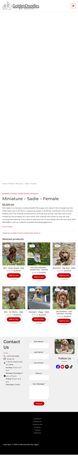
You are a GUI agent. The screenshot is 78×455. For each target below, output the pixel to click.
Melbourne (37, 422)
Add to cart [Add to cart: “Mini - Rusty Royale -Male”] (13, 275)
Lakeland (37, 419)
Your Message (39, 384)
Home (4, 184)
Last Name (39, 352)
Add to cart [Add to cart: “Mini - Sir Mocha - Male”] (13, 320)
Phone (39, 374)
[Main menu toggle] (73, 6)
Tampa (37, 430)
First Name (39, 342)
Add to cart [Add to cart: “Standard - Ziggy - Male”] (39, 320)
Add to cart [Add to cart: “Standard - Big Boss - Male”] (64, 275)
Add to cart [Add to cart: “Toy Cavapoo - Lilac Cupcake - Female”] (64, 321)
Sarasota (37, 433)
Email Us (10, 359)
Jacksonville (37, 425)
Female (11, 184)
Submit (39, 404)
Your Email (39, 363)
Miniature (34, 194)
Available (6, 194)
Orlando (37, 427)
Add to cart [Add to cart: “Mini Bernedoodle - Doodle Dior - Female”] (39, 277)
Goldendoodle (24, 194)
